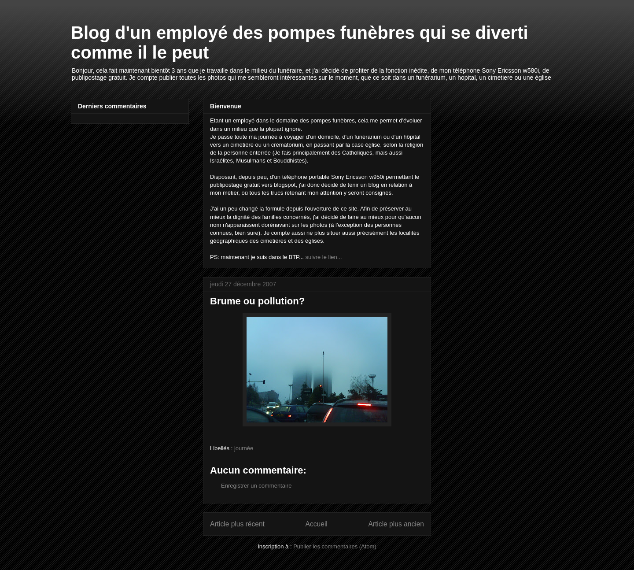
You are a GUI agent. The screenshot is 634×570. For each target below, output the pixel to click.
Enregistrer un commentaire (256, 485)
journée (243, 448)
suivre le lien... (324, 257)
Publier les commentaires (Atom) (334, 546)
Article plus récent (237, 524)
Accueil (317, 524)
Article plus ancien (396, 524)
